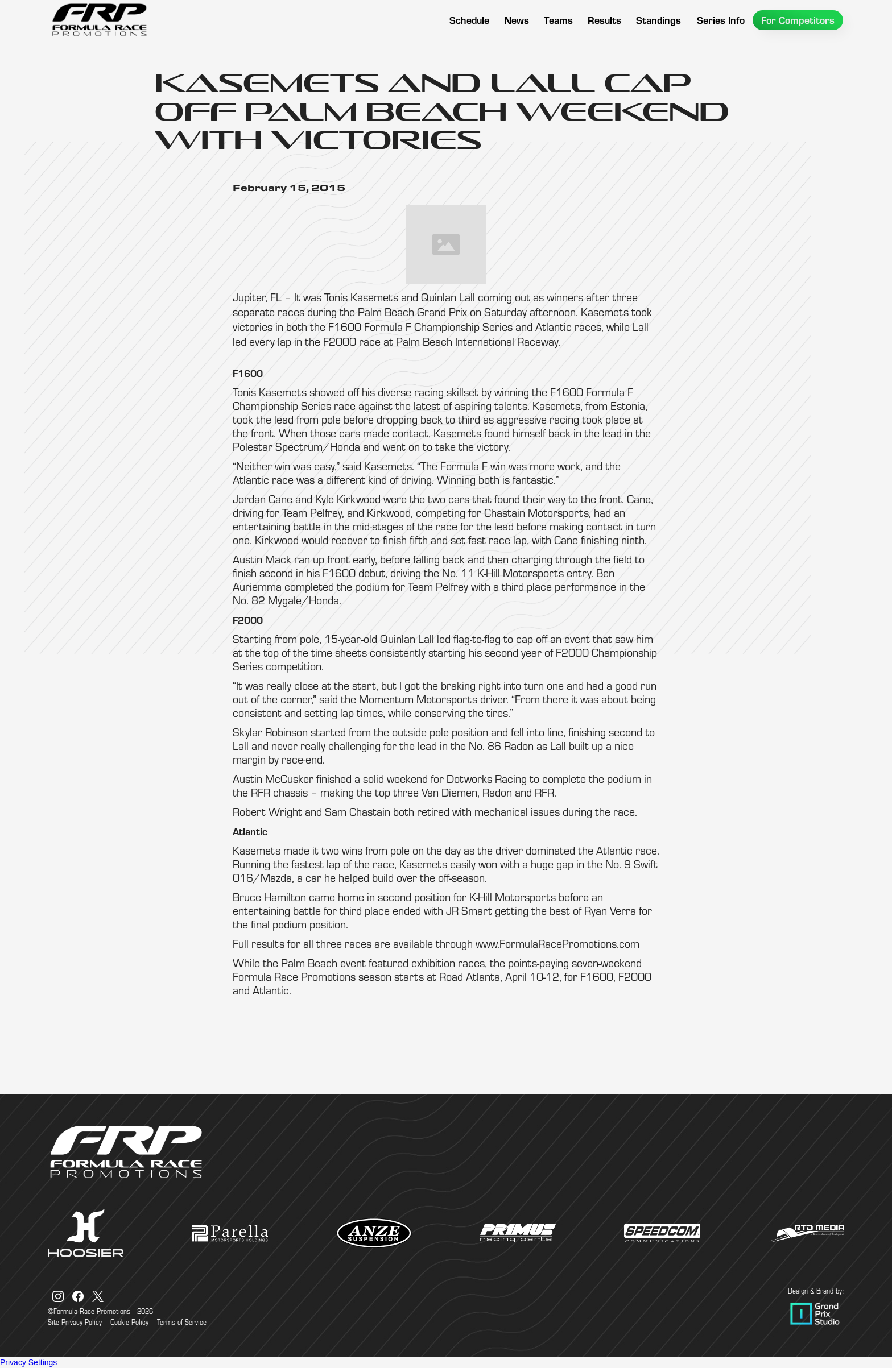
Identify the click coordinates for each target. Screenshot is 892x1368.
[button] (558, 20)
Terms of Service (182, 1322)
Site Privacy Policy (75, 1322)
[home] (99, 20)
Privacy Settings (28, 1362)
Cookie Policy (129, 1322)
